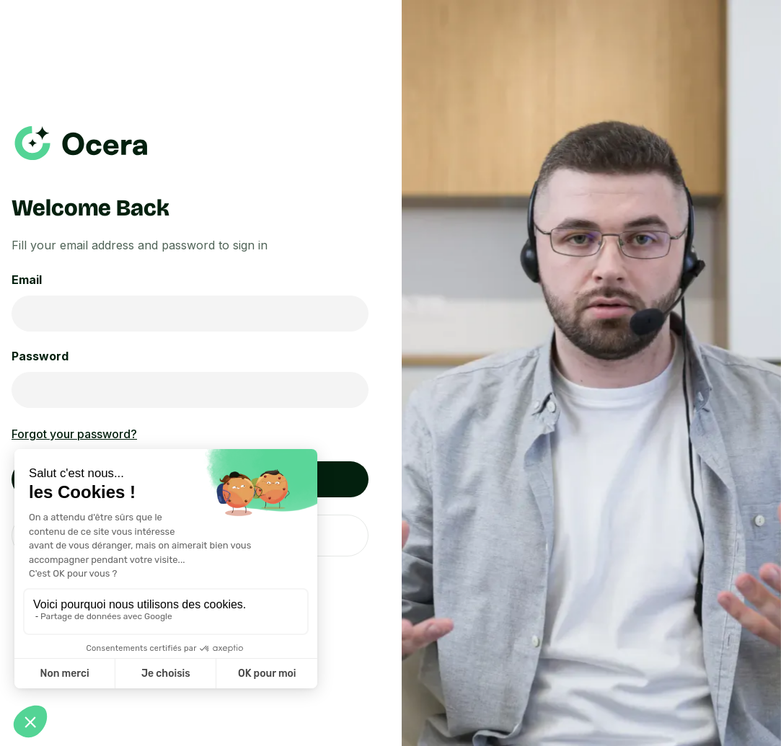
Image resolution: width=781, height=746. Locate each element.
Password (40, 356)
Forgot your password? (74, 434)
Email (27, 279)
